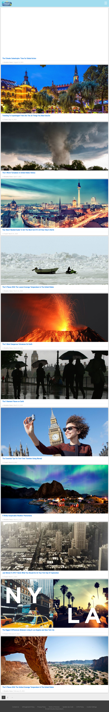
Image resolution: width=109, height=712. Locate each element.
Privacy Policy (41, 707)
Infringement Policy (28, 707)
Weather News (8, 62)
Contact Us (15, 707)
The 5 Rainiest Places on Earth (13, 401)
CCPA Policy (80, 707)
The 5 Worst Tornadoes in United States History (18, 173)
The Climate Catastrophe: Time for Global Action (19, 58)
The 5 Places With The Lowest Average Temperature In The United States (28, 287)
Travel (6, 119)
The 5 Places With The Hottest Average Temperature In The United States (28, 687)
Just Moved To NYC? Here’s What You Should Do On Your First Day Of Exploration (30, 573)
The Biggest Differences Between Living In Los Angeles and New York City (28, 630)
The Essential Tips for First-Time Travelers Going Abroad (22, 458)
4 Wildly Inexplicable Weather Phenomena (17, 516)
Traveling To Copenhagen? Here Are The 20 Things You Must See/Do (26, 116)
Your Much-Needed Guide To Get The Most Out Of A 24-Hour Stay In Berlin (28, 230)
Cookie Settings (92, 707)
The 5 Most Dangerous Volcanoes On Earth (17, 344)
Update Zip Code (68, 707)
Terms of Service (54, 707)
